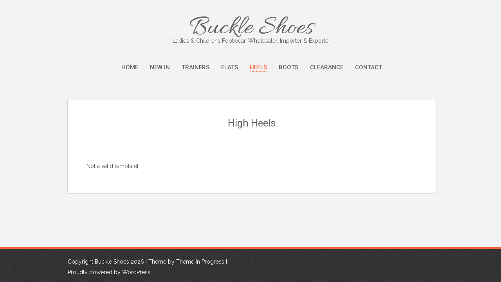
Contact (368, 67)
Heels (258, 67)
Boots (288, 67)
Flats (229, 67)
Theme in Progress (200, 262)
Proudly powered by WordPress (109, 272)
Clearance (326, 67)
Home (129, 67)
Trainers (195, 67)
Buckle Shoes (252, 28)
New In (160, 67)
